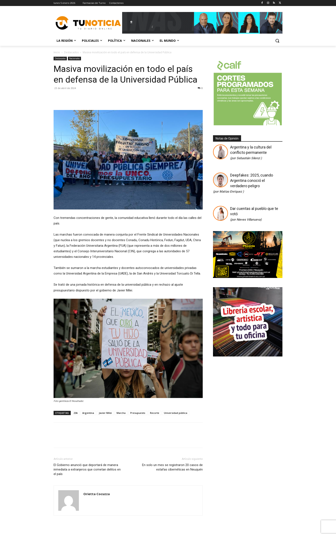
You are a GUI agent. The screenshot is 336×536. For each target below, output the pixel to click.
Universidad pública (175, 412)
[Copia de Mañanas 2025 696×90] (202, 23)
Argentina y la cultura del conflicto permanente (251, 152)
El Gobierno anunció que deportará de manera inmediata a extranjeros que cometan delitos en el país (87, 469)
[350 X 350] (247, 125)
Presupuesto (137, 412)
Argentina (88, 412)
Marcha (121, 412)
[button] (277, 41)
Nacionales (74, 58)
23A (76, 412)
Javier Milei (105, 412)
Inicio (57, 52)
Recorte (154, 412)
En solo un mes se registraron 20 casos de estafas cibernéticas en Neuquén (172, 467)
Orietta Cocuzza (96, 494)
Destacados (71, 52)
